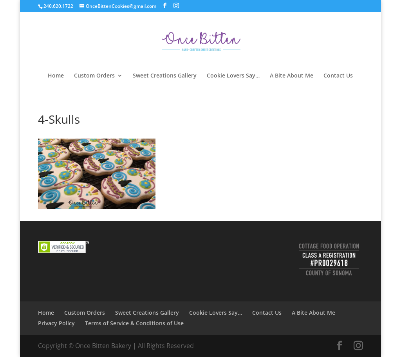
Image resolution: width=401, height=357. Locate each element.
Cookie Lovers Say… (233, 76)
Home (56, 76)
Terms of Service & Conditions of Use (134, 323)
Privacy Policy (56, 323)
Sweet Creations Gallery (165, 76)
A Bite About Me (291, 76)
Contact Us (338, 76)
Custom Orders (94, 76)
